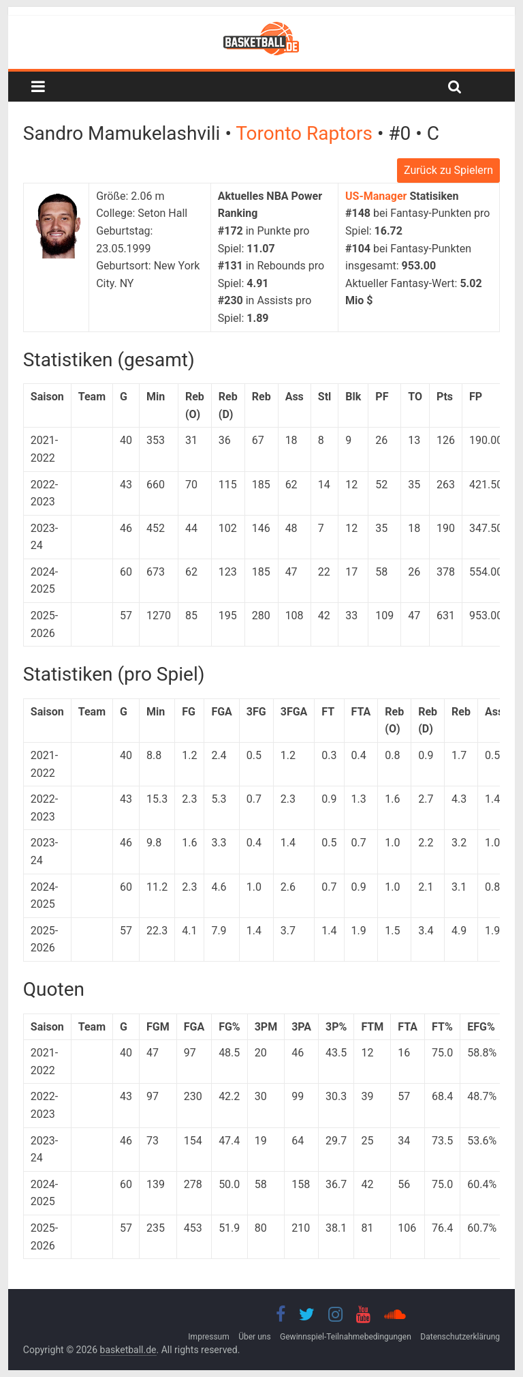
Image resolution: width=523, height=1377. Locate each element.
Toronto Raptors (306, 133)
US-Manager (376, 196)
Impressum (208, 1337)
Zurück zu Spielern (448, 170)
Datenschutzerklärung (460, 1337)
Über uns (254, 1337)
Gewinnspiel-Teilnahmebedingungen (345, 1337)
